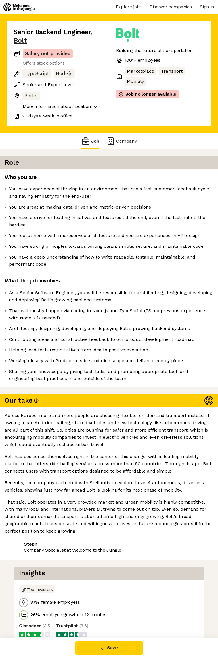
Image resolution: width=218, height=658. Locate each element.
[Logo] (19, 7)
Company (121, 141)
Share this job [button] (29, 553)
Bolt (20, 40)
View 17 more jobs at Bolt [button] (41, 564)
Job (90, 141)
